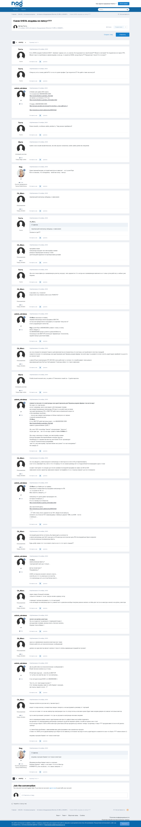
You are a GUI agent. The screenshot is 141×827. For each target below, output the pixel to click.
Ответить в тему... (28, 795)
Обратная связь (73, 815)
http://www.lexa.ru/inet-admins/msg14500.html (43, 110)
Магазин (15, 9)
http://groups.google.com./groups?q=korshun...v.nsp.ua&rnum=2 (49, 106)
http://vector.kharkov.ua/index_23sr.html (41, 96)
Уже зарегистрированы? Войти (106, 3)
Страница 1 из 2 (33, 42)
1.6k (21, 104)
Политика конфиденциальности (119, 817)
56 (21, 209)
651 (21, 157)
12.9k (21, 182)
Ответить (123, 34)
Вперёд (21, 42)
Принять (125, 824)
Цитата (45, 61)
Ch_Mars (20, 193)
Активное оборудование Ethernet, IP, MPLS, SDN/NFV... (47, 28)
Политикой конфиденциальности (54, 824)
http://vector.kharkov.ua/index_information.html (43, 100)
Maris (20, 142)
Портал (23, 9)
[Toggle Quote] (32, 224)
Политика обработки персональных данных (115, 820)
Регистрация (124, 3)
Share (108, 27)
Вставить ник (33, 61)
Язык (58, 815)
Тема (64, 815)
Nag (20, 167)
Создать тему (108, 34)
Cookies (82, 815)
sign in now (52, 788)
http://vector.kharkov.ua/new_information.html (43, 502)
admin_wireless (20, 88)
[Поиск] (107, 9)
